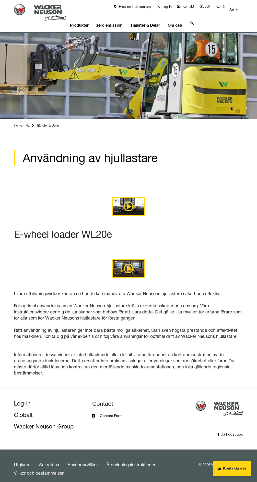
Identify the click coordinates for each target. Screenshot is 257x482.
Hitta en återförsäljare (137, 7)
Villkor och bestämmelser (39, 467)
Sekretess (49, 458)
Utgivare (22, 458)
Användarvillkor (83, 458)
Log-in (170, 7)
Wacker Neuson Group (44, 420)
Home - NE (22, 119)
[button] (238, 7)
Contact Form (111, 409)
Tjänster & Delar (147, 18)
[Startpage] (43, 12)
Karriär (224, 6)
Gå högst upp (230, 428)
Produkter (84, 18)
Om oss (176, 18)
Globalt (208, 6)
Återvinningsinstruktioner (130, 458)
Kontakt (191, 6)
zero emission (113, 18)
